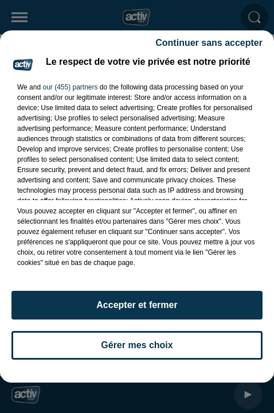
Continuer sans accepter (209, 43)
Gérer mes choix (137, 345)
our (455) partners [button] (69, 87)
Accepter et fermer (136, 305)
